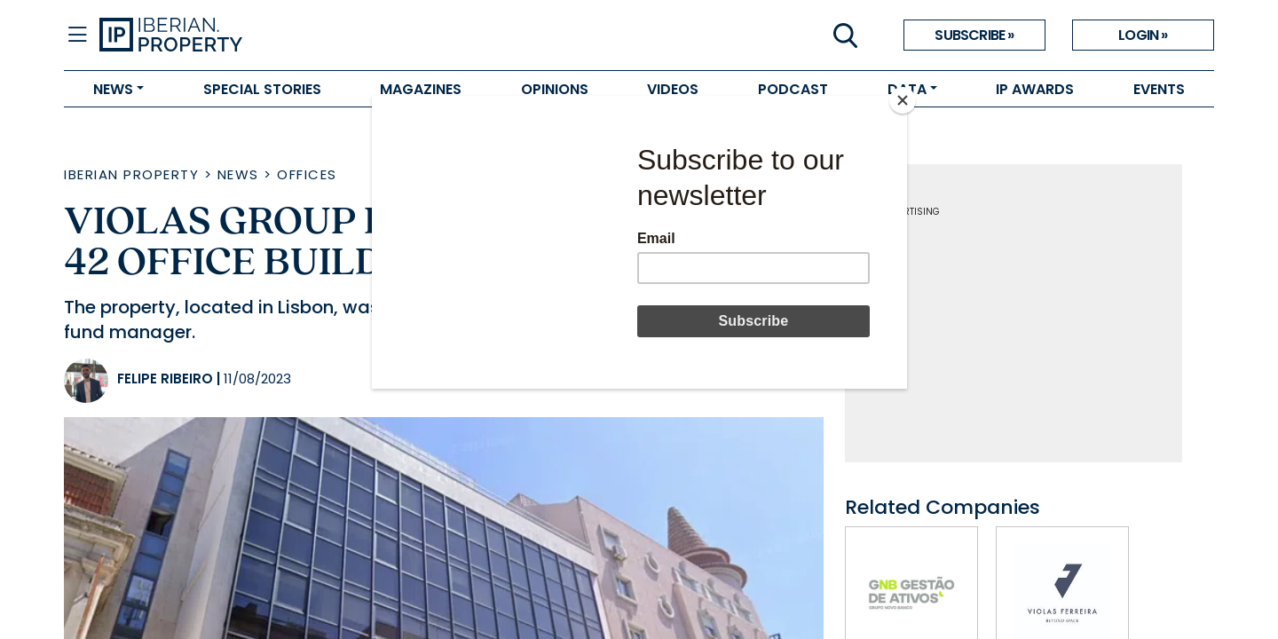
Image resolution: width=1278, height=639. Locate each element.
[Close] (902, 100)
